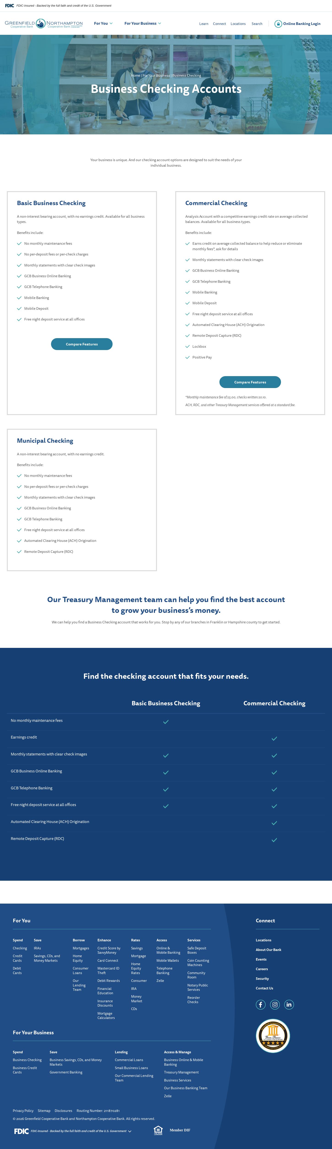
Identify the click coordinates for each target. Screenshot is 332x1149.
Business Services (177, 1080)
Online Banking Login (297, 24)
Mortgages (81, 948)
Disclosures (63, 1110)
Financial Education (105, 991)
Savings (137, 948)
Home (135, 75)
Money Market (136, 999)
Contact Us (264, 988)
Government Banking (66, 1072)
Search (257, 23)
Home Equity (78, 958)
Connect (219, 23)
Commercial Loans (129, 1059)
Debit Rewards (108, 980)
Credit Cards (17, 958)
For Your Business (140, 23)
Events (261, 959)
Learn (203, 23)
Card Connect (107, 960)
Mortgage (138, 956)
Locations (238, 23)
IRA (134, 988)
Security (262, 978)
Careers (262, 969)
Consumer (139, 980)
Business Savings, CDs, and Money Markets (76, 1062)
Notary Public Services (197, 987)
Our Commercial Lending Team (134, 1078)
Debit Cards (17, 970)
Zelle (160, 980)
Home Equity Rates (136, 968)
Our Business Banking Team (185, 1088)
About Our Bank (268, 949)
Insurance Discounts (105, 1003)
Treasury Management (181, 1072)
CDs (134, 1008)
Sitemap (44, 1110)
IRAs (37, 948)
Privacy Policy (23, 1110)
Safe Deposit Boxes (196, 950)
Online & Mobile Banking (168, 950)
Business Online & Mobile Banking (183, 1062)
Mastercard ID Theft (108, 970)
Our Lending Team (79, 985)
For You (101, 23)
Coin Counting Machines (198, 963)
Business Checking (27, 1059)
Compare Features (82, 345)
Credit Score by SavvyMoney (108, 950)
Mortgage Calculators (106, 1016)
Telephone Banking (165, 970)
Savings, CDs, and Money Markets (47, 958)
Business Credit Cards (25, 1070)
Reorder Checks (193, 1000)
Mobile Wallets (168, 960)
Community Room (196, 975)
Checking (20, 948)
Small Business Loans (131, 1067)
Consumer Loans (81, 970)
